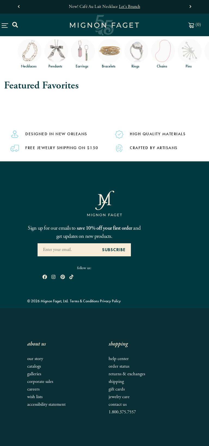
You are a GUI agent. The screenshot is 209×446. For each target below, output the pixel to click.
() (194, 24)
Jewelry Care (119, 397)
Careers (33, 389)
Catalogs (34, 366)
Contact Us (118, 404)
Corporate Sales (40, 382)
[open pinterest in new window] (62, 277)
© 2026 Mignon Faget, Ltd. (48, 301)
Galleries (34, 374)
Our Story (35, 359)
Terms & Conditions (84, 301)
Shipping (116, 382)
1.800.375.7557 (122, 412)
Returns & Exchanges (127, 374)
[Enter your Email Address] (67, 249)
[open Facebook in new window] (44, 277)
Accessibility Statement (46, 404)
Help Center (119, 359)
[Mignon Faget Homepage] (104, 203)
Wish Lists (34, 397)
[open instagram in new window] (53, 277)
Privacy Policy (110, 301)
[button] (19, 5)
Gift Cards (117, 389)
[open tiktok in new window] (71, 277)
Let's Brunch (129, 7)
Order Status (119, 366)
